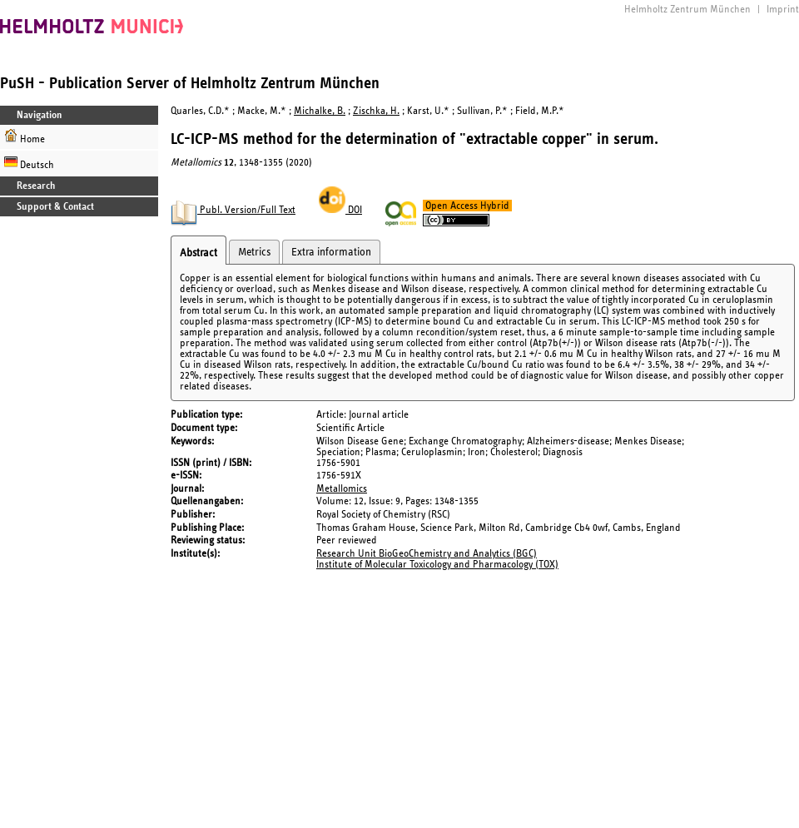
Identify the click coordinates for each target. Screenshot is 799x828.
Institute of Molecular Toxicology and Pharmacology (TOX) (437, 564)
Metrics (254, 252)
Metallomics (341, 488)
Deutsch (29, 163)
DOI (340, 210)
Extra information (331, 252)
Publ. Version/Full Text (233, 210)
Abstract (198, 253)
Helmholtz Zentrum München (687, 9)
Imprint (783, 9)
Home (24, 137)
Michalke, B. (319, 111)
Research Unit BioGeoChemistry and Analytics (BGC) (426, 553)
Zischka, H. (376, 111)
